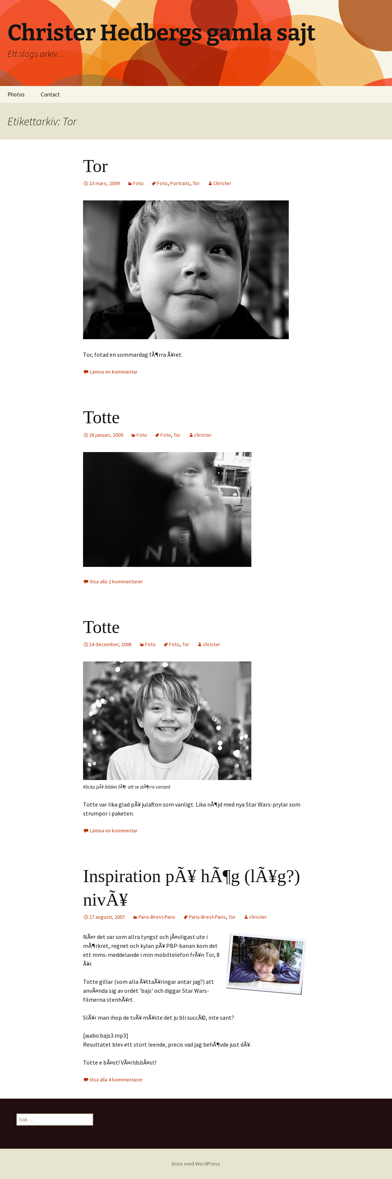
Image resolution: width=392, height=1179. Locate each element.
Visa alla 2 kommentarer (116, 581)
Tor (95, 166)
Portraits (180, 183)
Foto (138, 183)
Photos (16, 94)
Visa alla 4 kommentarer (116, 1079)
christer (203, 435)
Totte (101, 417)
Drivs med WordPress (196, 1163)
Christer (222, 183)
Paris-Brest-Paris (156, 917)
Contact (50, 94)
